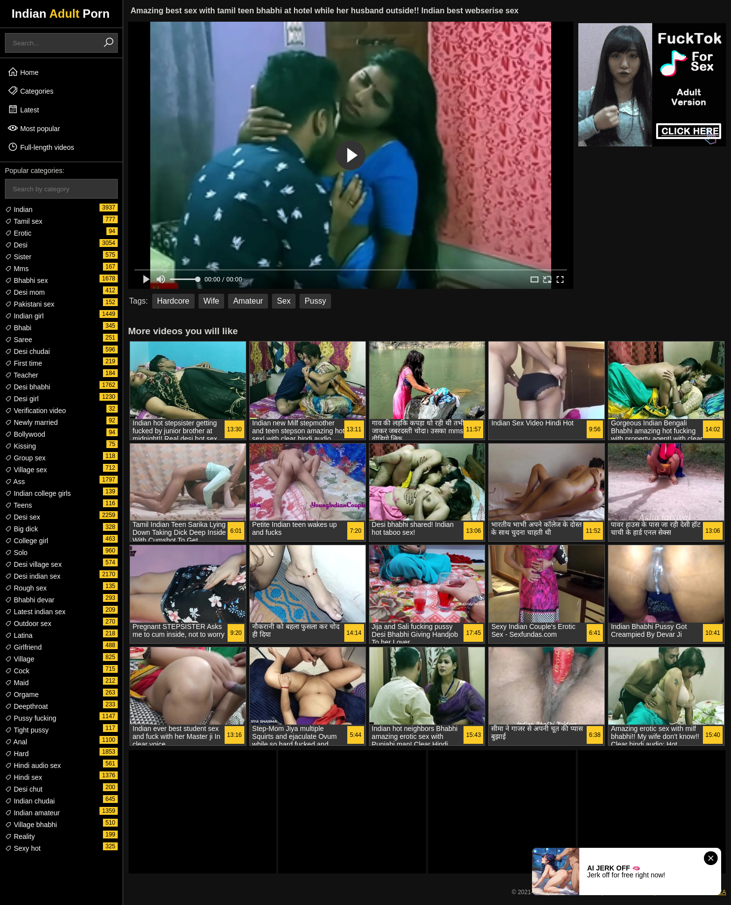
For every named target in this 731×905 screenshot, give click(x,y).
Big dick (21, 529)
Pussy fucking (30, 718)
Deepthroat (26, 706)
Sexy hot (22, 848)
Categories (30, 90)
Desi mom (25, 292)
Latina (19, 635)
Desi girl (21, 399)
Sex (284, 301)
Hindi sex (23, 777)
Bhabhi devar (29, 600)
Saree (18, 340)
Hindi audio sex (33, 765)
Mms (17, 269)
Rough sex (26, 588)
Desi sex (22, 517)
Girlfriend (23, 647)
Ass (15, 482)
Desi (16, 245)
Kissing (20, 446)
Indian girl (24, 316)
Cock (17, 671)
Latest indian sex (35, 612)
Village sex (26, 470)
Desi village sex (33, 564)
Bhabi (18, 328)
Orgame (21, 694)
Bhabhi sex (26, 280)
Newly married (31, 422)
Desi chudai (27, 351)
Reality (20, 836)
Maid (17, 683)
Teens (18, 505)
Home (22, 72)
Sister (18, 257)
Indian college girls (38, 493)
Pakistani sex (29, 304)
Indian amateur (32, 813)
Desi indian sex (33, 576)
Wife (211, 301)
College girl (26, 541)
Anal (16, 742)
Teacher (21, 375)
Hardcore (173, 301)
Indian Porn (60, 13)
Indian (19, 209)
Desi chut (23, 789)
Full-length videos (40, 146)
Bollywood (25, 434)
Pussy (315, 301)
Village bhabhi (31, 825)
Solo (16, 553)
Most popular (33, 128)
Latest (23, 109)
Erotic (18, 233)
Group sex (25, 458)
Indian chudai (30, 801)
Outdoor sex (28, 623)
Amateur (248, 301)
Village (19, 659)
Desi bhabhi (27, 387)
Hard (17, 754)
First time (23, 363)
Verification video (35, 411)
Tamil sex (23, 221)
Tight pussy (27, 730)
